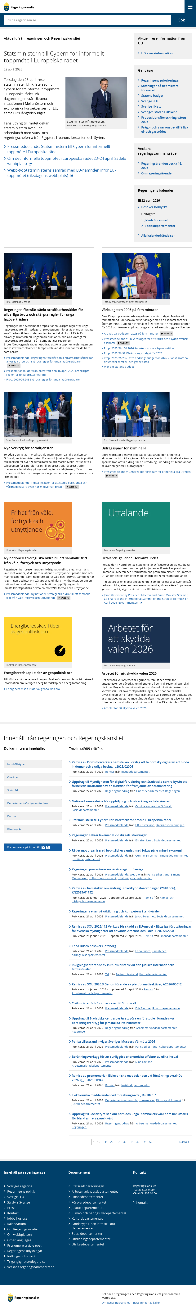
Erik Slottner (143, 1008)
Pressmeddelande (116, 806)
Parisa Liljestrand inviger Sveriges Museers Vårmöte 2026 (113, 1041)
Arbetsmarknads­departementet (95, 1191)
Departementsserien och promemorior (130, 1100)
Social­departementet (87, 1233)
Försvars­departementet (89, 1202)
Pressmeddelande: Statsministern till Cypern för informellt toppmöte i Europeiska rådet (58, 149)
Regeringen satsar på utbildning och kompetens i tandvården (116, 911)
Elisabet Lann (144, 840)
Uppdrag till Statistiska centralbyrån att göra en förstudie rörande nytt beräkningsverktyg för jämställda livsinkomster (123, 1020)
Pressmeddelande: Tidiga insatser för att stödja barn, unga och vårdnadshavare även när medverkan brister (46, 485)
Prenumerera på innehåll (28, 847)
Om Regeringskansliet (23, 1229)
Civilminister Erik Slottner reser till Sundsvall (104, 1003)
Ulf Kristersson (144, 825)
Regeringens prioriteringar (160, 80)
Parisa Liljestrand (158, 874)
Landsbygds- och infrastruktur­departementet (94, 1226)
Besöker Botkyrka (154, 207)
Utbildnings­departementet (91, 1239)
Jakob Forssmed (156, 220)
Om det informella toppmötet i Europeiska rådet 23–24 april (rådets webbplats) (66, 161)
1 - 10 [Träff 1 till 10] (96, 1142)
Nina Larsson (143, 1062)
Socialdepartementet (85, 810)
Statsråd (34, 790)
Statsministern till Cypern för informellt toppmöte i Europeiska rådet (121, 820)
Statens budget (152, 95)
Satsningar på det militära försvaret (160, 88)
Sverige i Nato (151, 106)
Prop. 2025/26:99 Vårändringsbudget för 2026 (133, 353)
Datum (34, 816)
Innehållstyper (34, 764)
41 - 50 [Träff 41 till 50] (148, 1142)
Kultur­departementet (87, 1218)
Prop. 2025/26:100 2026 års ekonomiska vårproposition (139, 348)
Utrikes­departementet (88, 1244)
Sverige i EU (149, 101)
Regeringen (172, 791)
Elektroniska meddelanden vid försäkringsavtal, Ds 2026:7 (114, 1095)
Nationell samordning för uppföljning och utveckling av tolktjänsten (121, 801)
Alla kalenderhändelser (158, 235)
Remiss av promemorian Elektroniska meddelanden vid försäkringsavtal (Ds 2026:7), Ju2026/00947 (127, 1078)
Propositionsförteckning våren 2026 (163, 119)
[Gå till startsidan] (19, 7)
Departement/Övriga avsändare (34, 803)
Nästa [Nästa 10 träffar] (184, 1142)
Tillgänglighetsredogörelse (26, 1261)
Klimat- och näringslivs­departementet (99, 1213)
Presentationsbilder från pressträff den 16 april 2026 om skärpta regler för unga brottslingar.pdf (47, 372)
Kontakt (13, 1213)
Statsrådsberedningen (170, 825)
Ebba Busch (142, 951)
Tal (107, 974)
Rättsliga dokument (168, 1100)
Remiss (109, 771)
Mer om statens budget (119, 366)
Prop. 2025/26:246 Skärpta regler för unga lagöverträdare (43, 379)
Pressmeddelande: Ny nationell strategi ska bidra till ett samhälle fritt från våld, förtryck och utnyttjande (48, 596)
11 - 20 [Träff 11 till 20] (109, 1142)
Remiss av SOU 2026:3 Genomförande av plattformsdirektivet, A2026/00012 (127, 984)
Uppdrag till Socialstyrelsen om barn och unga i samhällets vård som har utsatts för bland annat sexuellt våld (130, 1116)
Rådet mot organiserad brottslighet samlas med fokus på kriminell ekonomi (127, 850)
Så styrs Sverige (18, 1202)
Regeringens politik (21, 1191)
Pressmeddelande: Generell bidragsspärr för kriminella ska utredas (147, 474)
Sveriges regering (19, 1186)
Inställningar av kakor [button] (146, 1302)
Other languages (19, 1240)
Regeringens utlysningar (24, 1251)
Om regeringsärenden (157, 173)
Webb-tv (135, 874)
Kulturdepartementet (102, 878)
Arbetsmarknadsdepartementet (92, 993)
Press (11, 1208)
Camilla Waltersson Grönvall (153, 806)
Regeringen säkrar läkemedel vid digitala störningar (109, 835)
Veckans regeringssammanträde (30, 1267)
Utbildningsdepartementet (135, 878)
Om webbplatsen (19, 1234)
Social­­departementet (160, 226)
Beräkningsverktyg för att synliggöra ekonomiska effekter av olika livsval (125, 1057)
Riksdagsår (34, 829)
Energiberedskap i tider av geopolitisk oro (33, 689)
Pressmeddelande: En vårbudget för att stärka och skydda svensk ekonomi (146, 341)
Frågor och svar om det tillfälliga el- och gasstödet (164, 129)
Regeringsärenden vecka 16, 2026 (161, 165)
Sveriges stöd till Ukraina (159, 112)
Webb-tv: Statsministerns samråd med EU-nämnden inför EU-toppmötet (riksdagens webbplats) (61, 173)
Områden (34, 777)
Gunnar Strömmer (147, 855)
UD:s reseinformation (157, 53)
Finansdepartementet (150, 791)
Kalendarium (16, 1224)
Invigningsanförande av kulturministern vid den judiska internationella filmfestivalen (123, 967)
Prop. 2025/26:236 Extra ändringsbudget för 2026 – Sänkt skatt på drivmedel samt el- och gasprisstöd (146, 360)
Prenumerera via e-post (24, 1245)
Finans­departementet (87, 1197)
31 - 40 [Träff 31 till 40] (135, 1142)
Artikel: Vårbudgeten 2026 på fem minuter (138, 333)
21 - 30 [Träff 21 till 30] (122, 1142)
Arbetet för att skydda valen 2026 (125, 708)
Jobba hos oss (17, 1218)
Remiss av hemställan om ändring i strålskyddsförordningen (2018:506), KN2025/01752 (124, 890)
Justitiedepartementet (135, 771)
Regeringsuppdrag (117, 791)
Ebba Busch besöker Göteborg (94, 946)
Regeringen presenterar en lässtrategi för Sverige (107, 869)
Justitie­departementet (88, 1208)
